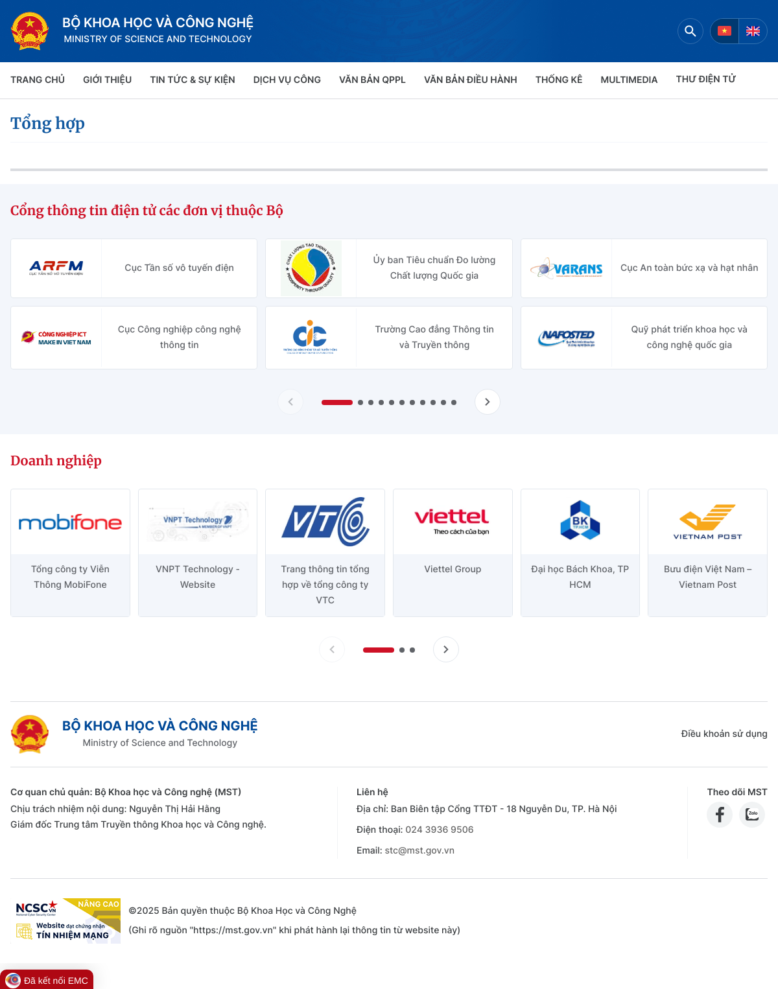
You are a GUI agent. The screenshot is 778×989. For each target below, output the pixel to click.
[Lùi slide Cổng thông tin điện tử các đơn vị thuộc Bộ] (290, 402)
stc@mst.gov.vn (419, 850)
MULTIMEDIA (629, 80)
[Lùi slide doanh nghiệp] (332, 649)
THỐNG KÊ (559, 80)
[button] (337, 402)
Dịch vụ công (287, 80)
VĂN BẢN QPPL (372, 80)
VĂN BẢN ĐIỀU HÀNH (470, 80)
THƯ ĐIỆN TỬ (706, 79)
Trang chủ (37, 80)
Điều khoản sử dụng (724, 733)
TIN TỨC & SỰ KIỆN (192, 80)
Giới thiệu (107, 80)
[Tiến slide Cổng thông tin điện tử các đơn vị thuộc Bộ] (488, 402)
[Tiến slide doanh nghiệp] (446, 649)
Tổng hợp (47, 123)
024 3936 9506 (439, 829)
